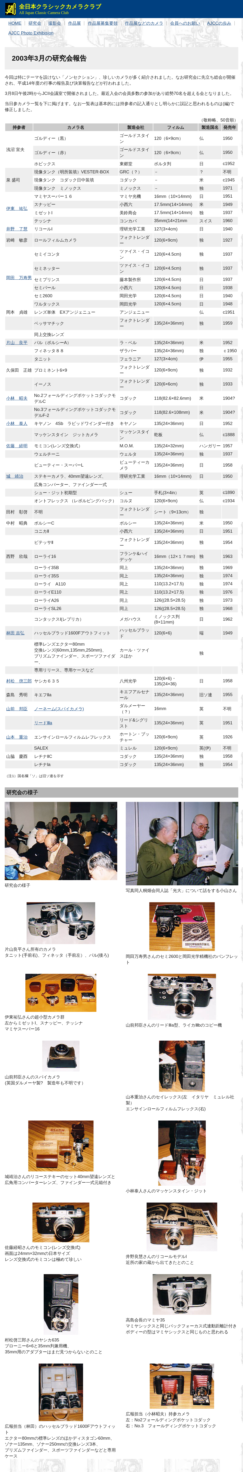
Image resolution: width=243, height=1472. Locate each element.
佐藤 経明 (17, 445)
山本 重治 (17, 737)
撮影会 (54, 23)
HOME (14, 23)
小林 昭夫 (17, 398)
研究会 (34, 23)
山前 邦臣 (17, 708)
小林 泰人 (17, 423)
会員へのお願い (185, 23)
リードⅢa (43, 722)
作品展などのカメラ (144, 23)
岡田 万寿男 (19, 277)
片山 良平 (17, 342)
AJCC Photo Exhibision (30, 32)
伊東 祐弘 (17, 208)
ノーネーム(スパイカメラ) (59, 708)
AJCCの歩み (219, 23)
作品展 (74, 23)
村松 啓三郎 (19, 680)
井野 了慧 (17, 228)
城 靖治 (14, 476)
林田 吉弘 (15, 632)
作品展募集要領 (103, 23)
